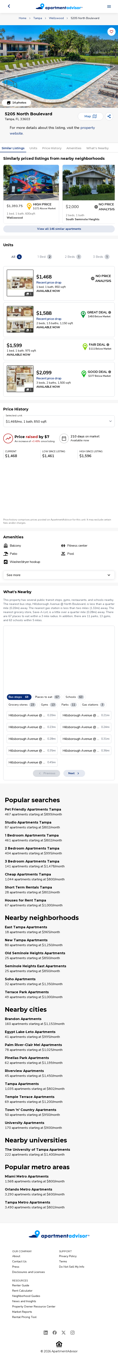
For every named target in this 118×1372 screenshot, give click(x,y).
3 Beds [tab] (101, 256)
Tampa (37, 18)
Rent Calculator (22, 1291)
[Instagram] (72, 1333)
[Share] (109, 116)
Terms (63, 1261)
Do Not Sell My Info (71, 1267)
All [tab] (16, 256)
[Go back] (9, 6)
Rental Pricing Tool (24, 1317)
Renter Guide (20, 1285)
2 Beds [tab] (73, 256)
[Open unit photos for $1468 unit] (20, 283)
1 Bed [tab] (45, 256)
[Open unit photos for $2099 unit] (20, 378)
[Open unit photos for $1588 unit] (20, 319)
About (16, 1256)
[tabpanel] (59, 331)
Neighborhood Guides (26, 1296)
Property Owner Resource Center (33, 1306)
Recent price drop (48, 282)
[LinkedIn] (46, 1333)
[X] (64, 1333)
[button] (59, 66)
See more (59, 575)
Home (22, 18)
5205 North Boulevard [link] (85, 18)
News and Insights (24, 1301)
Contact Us (19, 1261)
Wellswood (56, 18)
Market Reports (22, 1312)
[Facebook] (55, 1333)
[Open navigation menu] (109, 6)
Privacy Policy (68, 1256)
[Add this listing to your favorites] (111, 32)
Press (15, 1267)
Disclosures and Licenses (28, 1272)
